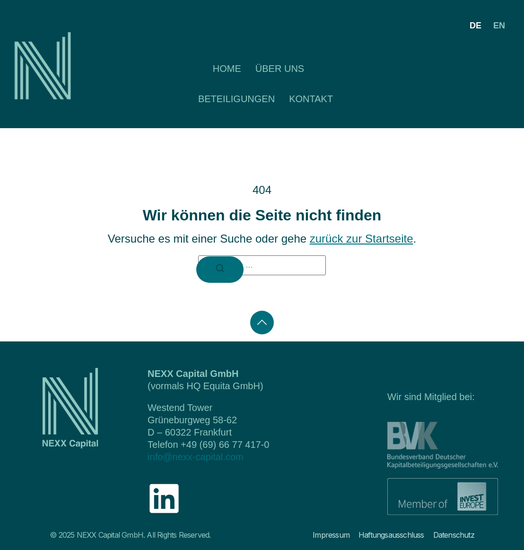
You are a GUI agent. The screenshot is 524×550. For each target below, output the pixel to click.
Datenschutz (453, 535)
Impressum (331, 535)
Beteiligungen (236, 99)
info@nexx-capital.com (196, 457)
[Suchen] (220, 269)
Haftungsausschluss (391, 535)
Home (227, 68)
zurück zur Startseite (361, 238)
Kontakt (311, 99)
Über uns (279, 68)
